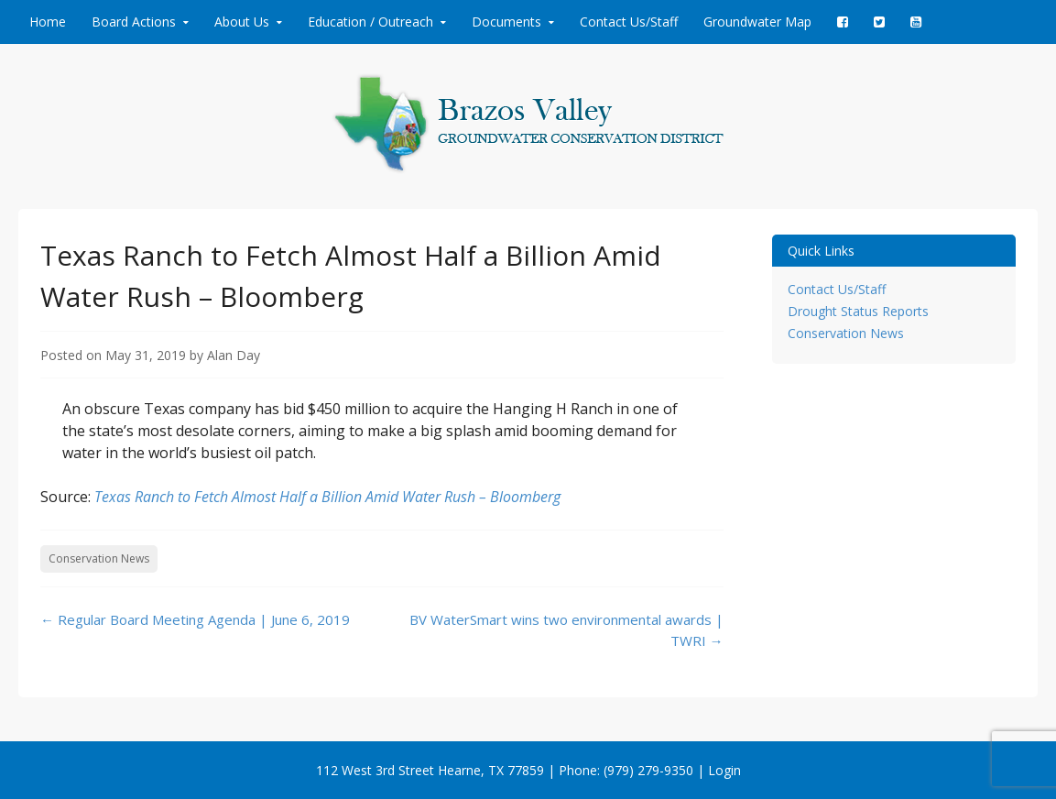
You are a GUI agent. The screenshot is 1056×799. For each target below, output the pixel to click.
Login (724, 770)
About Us (241, 21)
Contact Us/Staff (629, 21)
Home (47, 21)
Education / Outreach (370, 21)
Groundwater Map (757, 21)
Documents (506, 21)
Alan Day (233, 355)
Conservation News (99, 558)
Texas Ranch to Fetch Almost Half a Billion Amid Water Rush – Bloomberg (327, 497)
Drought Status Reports (858, 311)
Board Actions (134, 21)
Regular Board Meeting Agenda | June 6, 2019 (195, 619)
